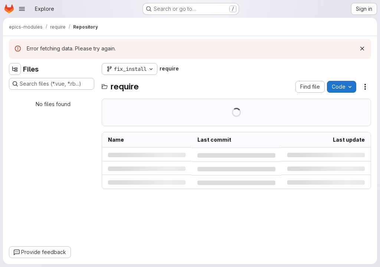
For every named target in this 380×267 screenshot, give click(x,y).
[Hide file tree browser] (15, 69)
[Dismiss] (362, 48)
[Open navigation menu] (22, 9)
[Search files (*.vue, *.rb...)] (51, 84)
